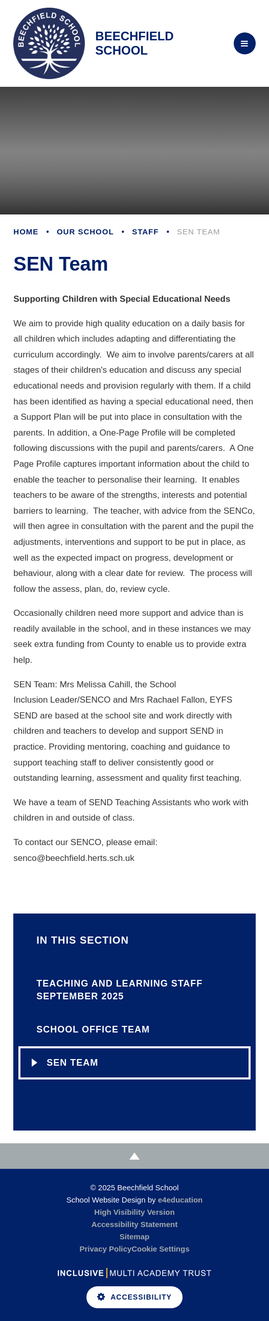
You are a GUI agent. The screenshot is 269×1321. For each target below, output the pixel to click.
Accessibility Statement (134, 1224)
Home (25, 231)
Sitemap (134, 1236)
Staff (145, 231)
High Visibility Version (134, 1212)
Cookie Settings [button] (160, 1248)
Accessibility (134, 1297)
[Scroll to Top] (134, 1156)
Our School (85, 231)
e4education (180, 1199)
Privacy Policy (105, 1248)
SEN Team (198, 231)
